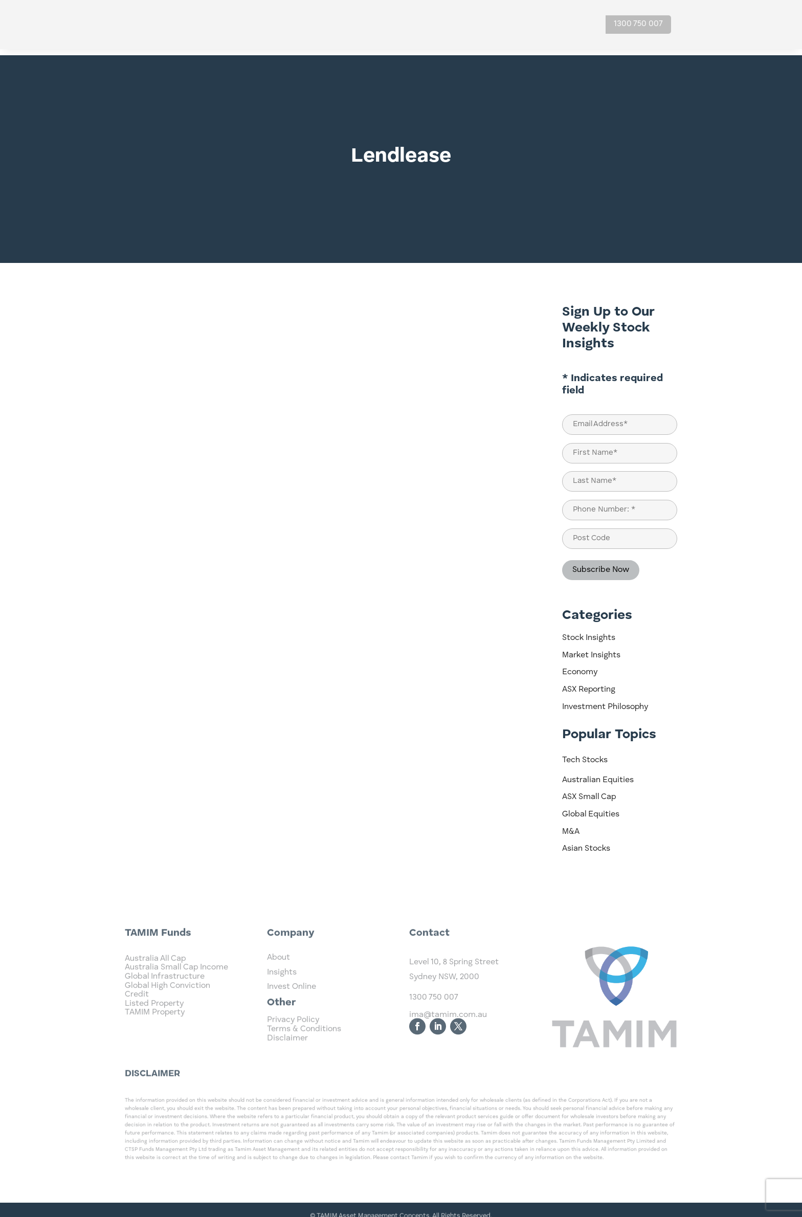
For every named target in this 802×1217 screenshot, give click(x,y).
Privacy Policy (293, 1031)
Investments (410, 24)
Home (362, 24)
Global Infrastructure (165, 1010)
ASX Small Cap (589, 791)
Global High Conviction (167, 1019)
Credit (137, 1028)
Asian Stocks (586, 842)
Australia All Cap (155, 992)
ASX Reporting (588, 683)
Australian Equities (598, 774)
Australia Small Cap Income (176, 1001)
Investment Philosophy (605, 701)
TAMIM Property (155, 1046)
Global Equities (590, 808)
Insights (470, 24)
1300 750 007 (638, 24)
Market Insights (591, 649)
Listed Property (154, 1037)
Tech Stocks (585, 754)
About (517, 24)
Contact (564, 24)
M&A (571, 826)
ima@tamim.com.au (448, 1049)
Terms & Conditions (304, 1040)
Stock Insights (588, 632)
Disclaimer (287, 1049)
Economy (579, 666)
